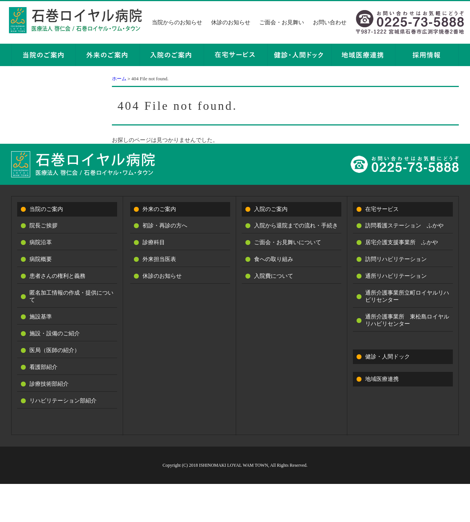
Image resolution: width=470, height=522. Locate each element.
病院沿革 (40, 242)
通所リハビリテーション (396, 276)
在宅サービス (382, 209)
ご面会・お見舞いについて (287, 242)
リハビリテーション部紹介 (63, 401)
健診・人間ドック (387, 357)
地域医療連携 (382, 379)
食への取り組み (273, 259)
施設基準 (40, 317)
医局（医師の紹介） (54, 350)
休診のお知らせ (230, 22)
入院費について (273, 276)
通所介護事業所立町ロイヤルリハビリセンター (407, 296)
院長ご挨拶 (43, 226)
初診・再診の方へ (164, 226)
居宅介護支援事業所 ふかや (401, 242)
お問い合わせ (330, 22)
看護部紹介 (43, 367)
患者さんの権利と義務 (57, 276)
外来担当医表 (159, 259)
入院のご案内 (271, 209)
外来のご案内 (159, 209)
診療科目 (153, 242)
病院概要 (40, 259)
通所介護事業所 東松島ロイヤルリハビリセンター (407, 320)
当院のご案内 (46, 209)
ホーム (119, 78)
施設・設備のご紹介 (54, 333)
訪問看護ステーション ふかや (404, 226)
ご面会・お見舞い (281, 22)
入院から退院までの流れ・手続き (296, 226)
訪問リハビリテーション (396, 259)
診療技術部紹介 (49, 384)
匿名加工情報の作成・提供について (71, 296)
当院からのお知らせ (177, 22)
